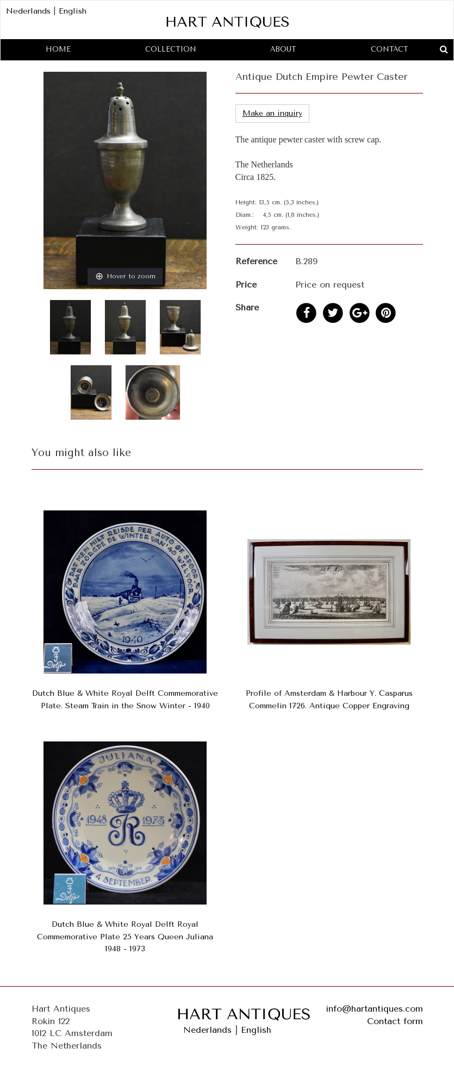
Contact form (395, 1021)
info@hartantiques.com (374, 1008)
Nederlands (28, 11)
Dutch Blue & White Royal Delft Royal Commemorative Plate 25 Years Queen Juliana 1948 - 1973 (125, 937)
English (72, 11)
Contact (389, 49)
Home (58, 49)
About (283, 49)
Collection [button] (170, 49)
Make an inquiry (272, 113)
